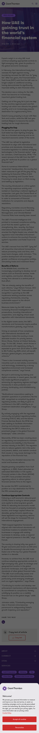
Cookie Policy (6, 713)
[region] (19, 708)
